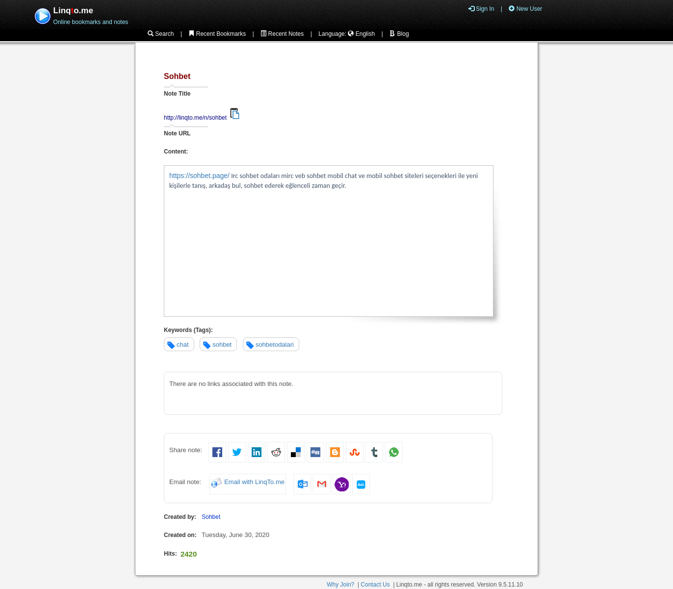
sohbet (222, 344)
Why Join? (340, 584)
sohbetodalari (275, 344)
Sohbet (211, 516)
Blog (399, 33)
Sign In (481, 8)
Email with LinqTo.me (254, 482)
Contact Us (375, 584)
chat (183, 344)
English (361, 33)
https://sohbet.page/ (199, 175)
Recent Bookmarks (217, 33)
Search (161, 33)
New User (525, 8)
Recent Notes (282, 33)
